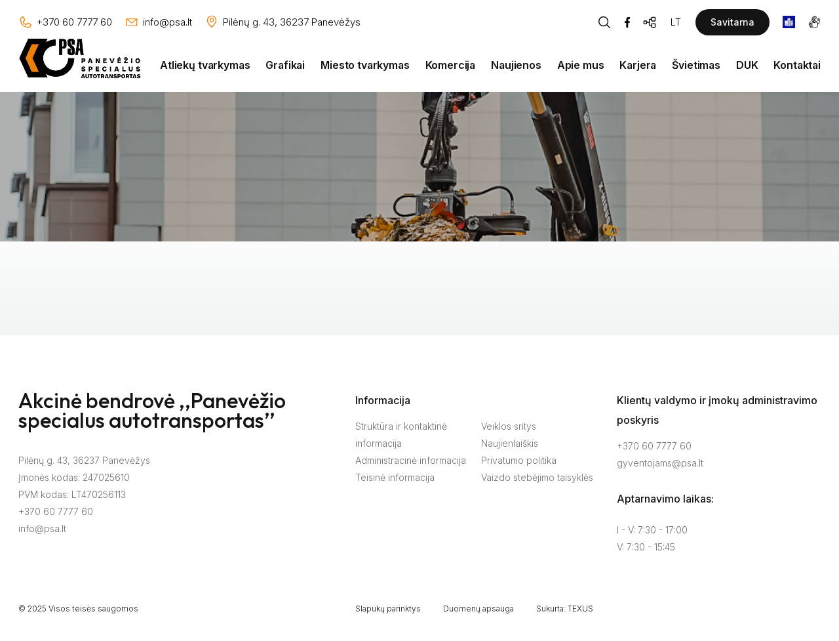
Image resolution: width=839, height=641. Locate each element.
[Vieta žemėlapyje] (283, 22)
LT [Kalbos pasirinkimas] (676, 22)
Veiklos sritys (508, 426)
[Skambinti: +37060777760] (65, 22)
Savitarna (732, 22)
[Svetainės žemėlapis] (650, 22)
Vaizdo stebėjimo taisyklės (537, 477)
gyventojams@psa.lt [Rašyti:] (660, 462)
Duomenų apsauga (478, 608)
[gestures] (814, 22)
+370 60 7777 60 (55, 511)
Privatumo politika (518, 460)
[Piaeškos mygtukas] (604, 22)
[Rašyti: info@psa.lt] (158, 22)
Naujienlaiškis (509, 443)
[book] (789, 22)
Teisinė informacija (395, 477)
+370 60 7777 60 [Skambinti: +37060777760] (654, 445)
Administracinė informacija (410, 460)
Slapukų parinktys (388, 608)
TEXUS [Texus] (580, 608)
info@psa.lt (42, 528)
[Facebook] (627, 22)
